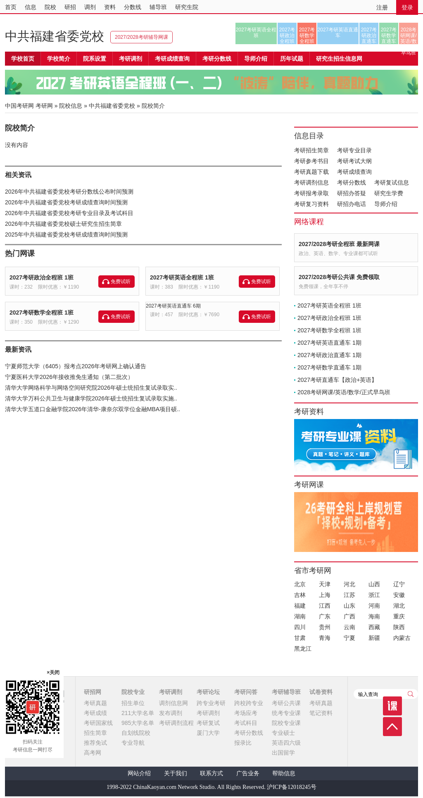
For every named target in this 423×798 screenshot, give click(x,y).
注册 (382, 7)
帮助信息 (283, 773)
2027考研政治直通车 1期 (329, 355)
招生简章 (95, 732)
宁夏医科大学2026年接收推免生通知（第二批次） (69, 377)
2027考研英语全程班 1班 (182, 277)
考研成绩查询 (354, 171)
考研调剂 (130, 58)
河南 (374, 605)
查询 (410, 694)
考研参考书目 (311, 161)
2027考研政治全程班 (287, 35)
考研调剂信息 (311, 182)
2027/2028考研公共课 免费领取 (339, 277)
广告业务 (247, 773)
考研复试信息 (391, 182)
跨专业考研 (211, 703)
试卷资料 (321, 692)
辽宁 (399, 584)
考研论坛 (208, 692)
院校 (50, 7)
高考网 (92, 752)
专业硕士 (283, 732)
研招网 (92, 692)
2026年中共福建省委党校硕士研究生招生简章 (63, 223)
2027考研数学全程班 (307, 35)
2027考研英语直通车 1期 (329, 342)
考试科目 (245, 723)
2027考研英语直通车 (338, 32)
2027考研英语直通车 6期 (173, 306)
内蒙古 (402, 638)
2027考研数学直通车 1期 (329, 367)
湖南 (300, 616)
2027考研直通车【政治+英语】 (337, 380)
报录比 (243, 742)
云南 (349, 627)
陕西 (399, 627)
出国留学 (283, 752)
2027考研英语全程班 (256, 32)
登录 (407, 7)
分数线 (132, 7)
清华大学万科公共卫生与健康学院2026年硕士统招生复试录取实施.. (91, 398)
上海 (324, 595)
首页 (11, 7)
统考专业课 (286, 713)
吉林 (300, 595)
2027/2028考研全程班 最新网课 (339, 244)
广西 (349, 616)
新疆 (374, 638)
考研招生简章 (311, 150)
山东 (349, 605)
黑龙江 (302, 648)
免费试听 (121, 281)
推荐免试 (95, 742)
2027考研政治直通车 (369, 35)
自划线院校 (135, 732)
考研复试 (208, 723)
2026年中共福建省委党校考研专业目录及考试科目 (69, 213)
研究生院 (186, 7)
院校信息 (70, 105)
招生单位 (133, 703)
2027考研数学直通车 (389, 35)
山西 (374, 584)
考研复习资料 (311, 204)
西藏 (374, 627)
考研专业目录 (354, 150)
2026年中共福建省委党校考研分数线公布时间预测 (69, 191)
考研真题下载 (311, 171)
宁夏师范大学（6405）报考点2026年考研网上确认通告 (75, 366)
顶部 (392, 726)
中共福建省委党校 (54, 36)
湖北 (399, 605)
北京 (300, 584)
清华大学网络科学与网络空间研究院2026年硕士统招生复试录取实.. (91, 387)
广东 (324, 616)
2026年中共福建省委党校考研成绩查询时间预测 (66, 202)
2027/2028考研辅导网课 (141, 37)
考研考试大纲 (354, 161)
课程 (392, 705)
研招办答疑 (351, 193)
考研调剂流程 (176, 723)
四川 (300, 627)
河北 (349, 584)
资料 (110, 7)
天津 (324, 584)
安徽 (399, 595)
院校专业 (133, 692)
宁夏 (349, 638)
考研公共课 (286, 703)
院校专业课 (286, 723)
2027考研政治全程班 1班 (42, 277)
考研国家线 (98, 723)
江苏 (349, 595)
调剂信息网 (173, 703)
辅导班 (158, 7)
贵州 (324, 627)
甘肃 (300, 638)
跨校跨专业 (248, 703)
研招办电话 (351, 204)
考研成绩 (95, 713)
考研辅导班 (286, 692)
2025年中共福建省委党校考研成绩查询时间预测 (66, 234)
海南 (374, 616)
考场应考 (245, 713)
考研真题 (95, 703)
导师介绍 (255, 58)
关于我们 (175, 773)
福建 (300, 605)
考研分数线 (351, 182)
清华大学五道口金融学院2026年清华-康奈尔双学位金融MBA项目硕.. (92, 409)
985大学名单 (137, 723)
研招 (70, 7)
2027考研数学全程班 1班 (42, 312)
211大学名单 (137, 713)
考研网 (44, 105)
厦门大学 (208, 732)
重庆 (399, 616)
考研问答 (245, 692)
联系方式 (211, 773)
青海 (324, 638)
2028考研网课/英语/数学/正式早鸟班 (408, 35)
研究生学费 (388, 193)
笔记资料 (321, 713)
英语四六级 (286, 742)
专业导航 (133, 742)
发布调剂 (170, 713)
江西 (324, 605)
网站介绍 (139, 773)
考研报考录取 (311, 193)
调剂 (90, 7)
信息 (30, 7)
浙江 (374, 595)
